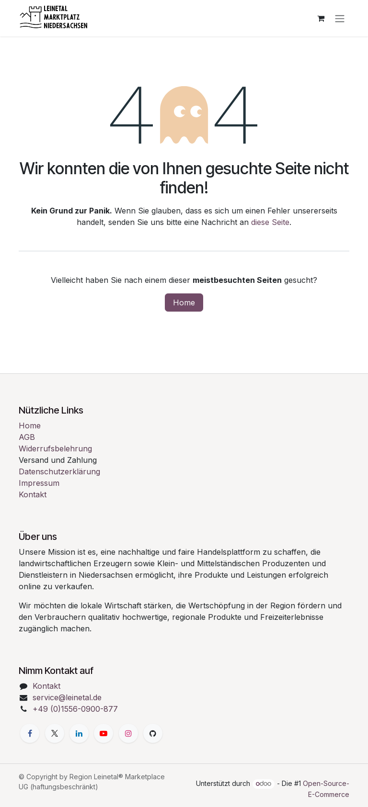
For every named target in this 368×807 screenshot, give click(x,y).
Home (184, 302)
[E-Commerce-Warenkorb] (320, 18)
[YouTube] (103, 733)
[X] (54, 733)
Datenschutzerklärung (59, 471)
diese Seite (270, 222)
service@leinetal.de (67, 697)
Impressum (39, 483)
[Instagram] (128, 733)
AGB (27, 437)
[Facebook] (29, 733)
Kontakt (32, 494)
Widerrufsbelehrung (55, 448)
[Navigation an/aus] (339, 18)
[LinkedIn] (79, 733)
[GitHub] (152, 733)
